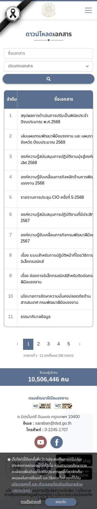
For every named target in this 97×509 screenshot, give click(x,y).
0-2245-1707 (56, 430)
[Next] (80, 344)
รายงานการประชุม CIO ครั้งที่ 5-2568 (52, 198)
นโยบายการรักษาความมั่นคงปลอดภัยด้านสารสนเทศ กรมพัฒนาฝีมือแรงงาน (56, 299)
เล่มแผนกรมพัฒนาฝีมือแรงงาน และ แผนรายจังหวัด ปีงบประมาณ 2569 (58, 139)
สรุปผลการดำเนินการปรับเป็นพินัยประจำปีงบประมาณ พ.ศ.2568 (54, 119)
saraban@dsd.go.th (53, 423)
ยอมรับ (61, 502)
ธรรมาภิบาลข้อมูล (35, 317)
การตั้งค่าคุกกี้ (31, 502)
